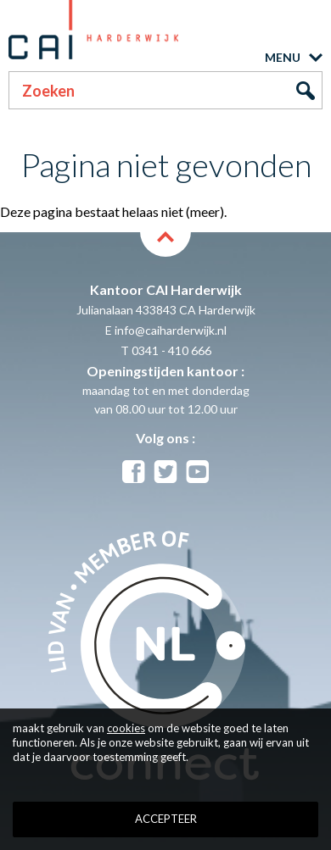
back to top (165, 244)
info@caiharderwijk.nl (171, 330)
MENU (282, 57)
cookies (126, 728)
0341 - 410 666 (171, 350)
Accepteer (166, 818)
